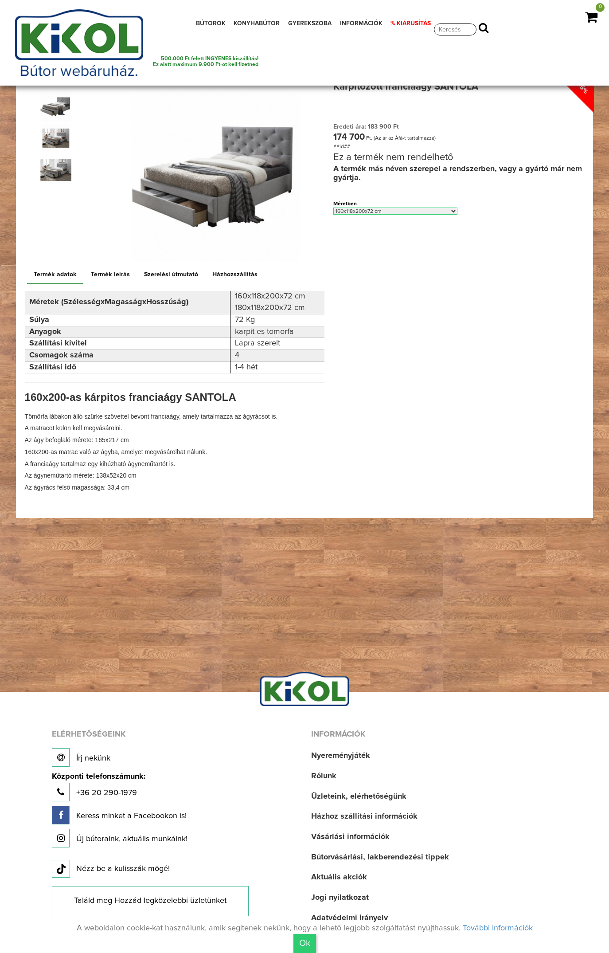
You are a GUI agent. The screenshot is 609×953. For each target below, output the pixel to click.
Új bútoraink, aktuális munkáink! (119, 838)
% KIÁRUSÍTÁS (410, 23)
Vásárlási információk (350, 837)
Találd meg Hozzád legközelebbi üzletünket (150, 901)
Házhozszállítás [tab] (235, 274)
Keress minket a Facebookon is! (119, 815)
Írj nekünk (81, 757)
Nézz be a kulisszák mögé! (111, 869)
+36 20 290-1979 (98, 787)
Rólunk (323, 776)
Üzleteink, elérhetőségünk (358, 796)
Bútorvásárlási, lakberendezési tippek (380, 857)
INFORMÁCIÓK (361, 23)
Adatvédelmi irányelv (349, 918)
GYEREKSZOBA (310, 23)
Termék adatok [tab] (55, 274)
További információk (498, 928)
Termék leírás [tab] (110, 274)
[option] (58, 106)
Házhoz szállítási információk (364, 816)
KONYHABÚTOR (257, 23)
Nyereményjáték (340, 756)
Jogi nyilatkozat (340, 898)
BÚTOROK (211, 23)
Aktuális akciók (339, 877)
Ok (304, 943)
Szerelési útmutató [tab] (171, 274)
